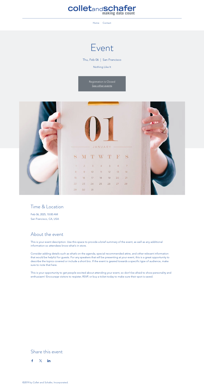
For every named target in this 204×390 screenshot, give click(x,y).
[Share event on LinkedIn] (48, 360)
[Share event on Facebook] (32, 360)
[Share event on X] (40, 360)
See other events (102, 85)
